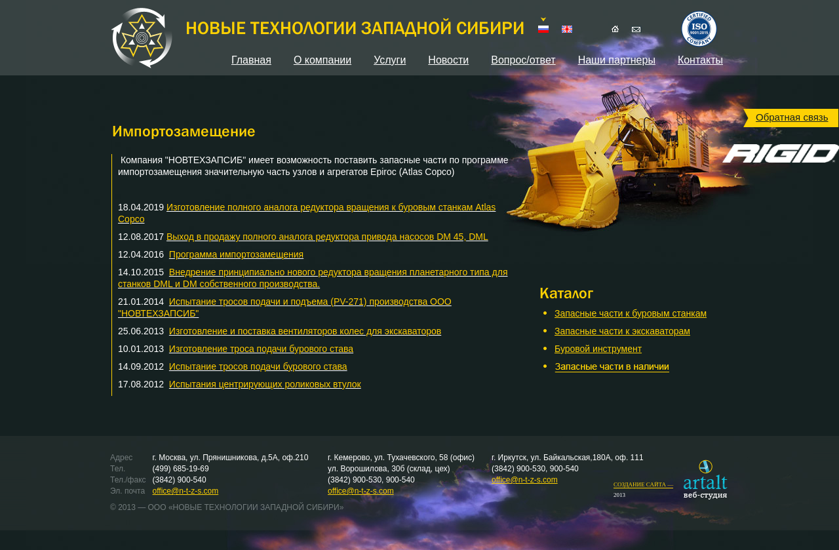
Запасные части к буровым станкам (631, 313)
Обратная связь (792, 117)
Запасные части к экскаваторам (622, 331)
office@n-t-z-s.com (186, 491)
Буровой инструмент (598, 349)
